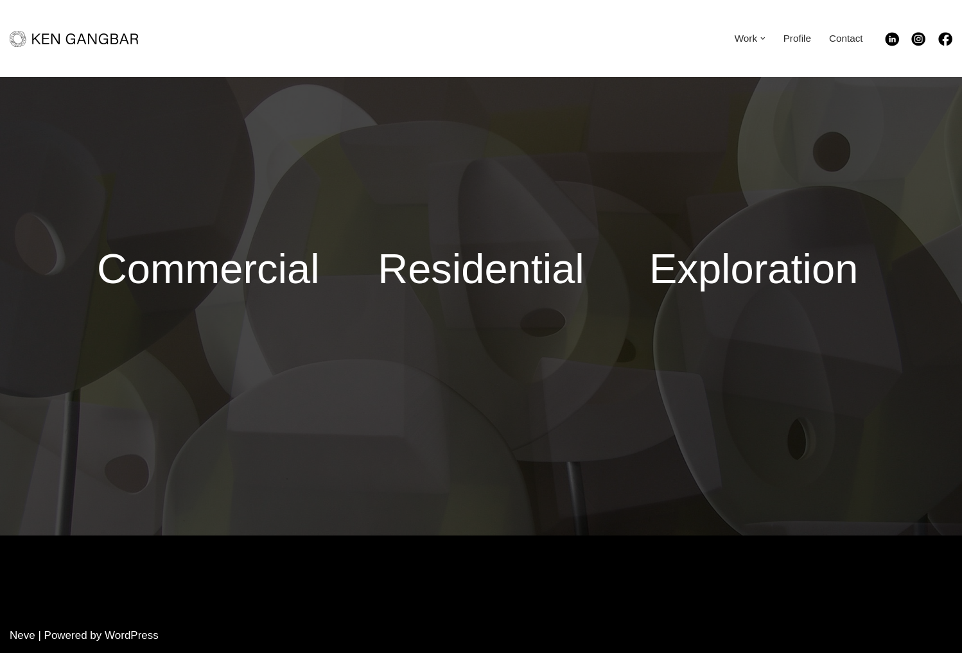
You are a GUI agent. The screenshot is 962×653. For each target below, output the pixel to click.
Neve (22, 635)
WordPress (132, 635)
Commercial (208, 268)
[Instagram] (924, 43)
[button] (762, 38)
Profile (796, 38)
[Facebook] (945, 43)
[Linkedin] (898, 43)
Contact (846, 38)
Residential (481, 268)
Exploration (753, 268)
